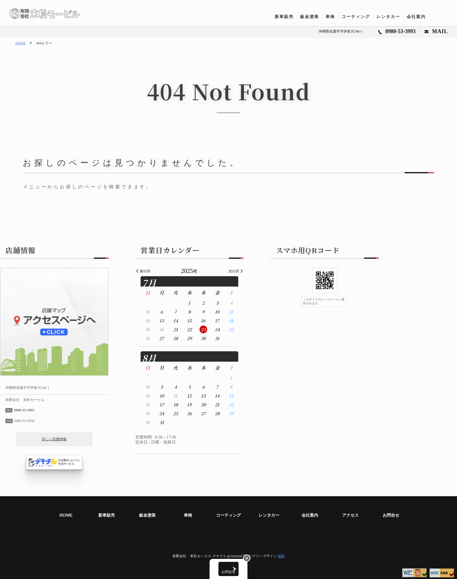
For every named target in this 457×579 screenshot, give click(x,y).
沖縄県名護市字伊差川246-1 (340, 31)
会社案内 (418, 16)
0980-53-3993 (400, 31)
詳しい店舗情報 (93, 439)
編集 (281, 555)
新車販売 (286, 16)
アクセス (350, 515)
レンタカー (391, 16)
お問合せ (444, 16)
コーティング (358, 16)
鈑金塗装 (311, 16)
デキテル (219, 555)
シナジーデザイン (263, 555)
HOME (20, 43)
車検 (332, 16)
